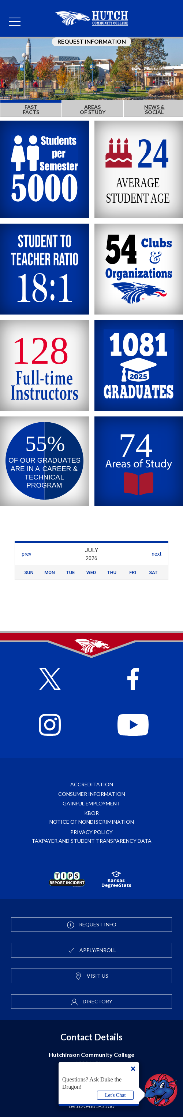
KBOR (91, 813)
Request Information (91, 41)
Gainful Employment (91, 803)
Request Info (91, 925)
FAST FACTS (31, 109)
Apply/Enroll (91, 950)
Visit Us (91, 976)
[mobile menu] (14, 22)
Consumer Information (91, 794)
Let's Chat (115, 1095)
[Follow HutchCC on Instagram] (50, 722)
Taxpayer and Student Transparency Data (91, 841)
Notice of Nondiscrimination (91, 822)
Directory (91, 1002)
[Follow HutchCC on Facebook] (133, 676)
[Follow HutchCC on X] (50, 676)
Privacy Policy (91, 832)
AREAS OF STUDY (92, 109)
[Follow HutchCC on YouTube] (133, 722)
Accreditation (91, 784)
